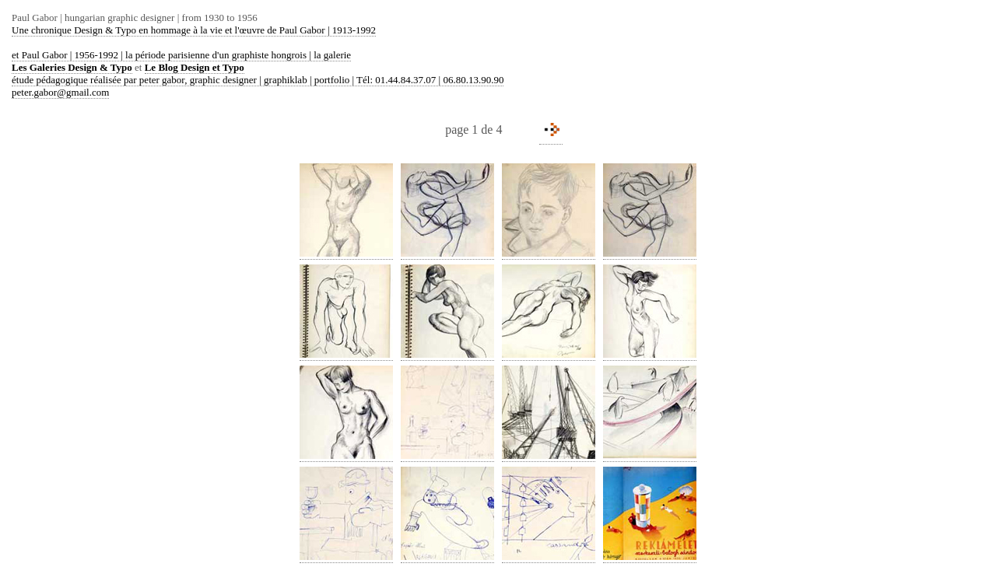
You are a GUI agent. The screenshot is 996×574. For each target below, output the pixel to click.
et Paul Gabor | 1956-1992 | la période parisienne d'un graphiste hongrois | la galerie (181, 55)
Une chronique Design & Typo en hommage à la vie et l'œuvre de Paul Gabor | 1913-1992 (194, 30)
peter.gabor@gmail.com (60, 92)
